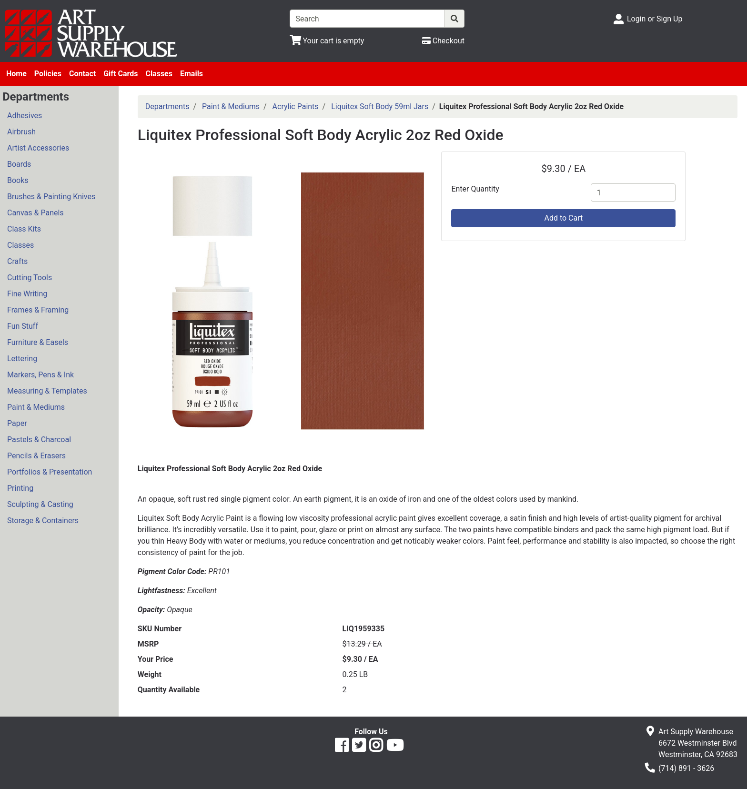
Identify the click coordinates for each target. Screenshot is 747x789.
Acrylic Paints (296, 106)
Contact (82, 73)
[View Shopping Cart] (327, 40)
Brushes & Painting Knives (51, 196)
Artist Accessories (38, 147)
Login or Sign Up (654, 18)
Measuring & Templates (47, 390)
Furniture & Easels (37, 342)
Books (18, 180)
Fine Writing (27, 293)
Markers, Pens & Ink (40, 374)
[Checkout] (443, 40)
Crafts (17, 261)
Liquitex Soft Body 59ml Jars (379, 106)
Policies (47, 73)
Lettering (22, 358)
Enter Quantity (475, 188)
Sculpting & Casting (40, 504)
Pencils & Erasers (36, 455)
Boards (19, 164)
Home (16, 73)
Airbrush (21, 131)
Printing (20, 488)
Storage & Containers (43, 520)
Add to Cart (563, 218)
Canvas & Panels (35, 212)
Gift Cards (120, 73)
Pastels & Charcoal (39, 439)
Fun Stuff (22, 326)
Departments (167, 106)
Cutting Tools (29, 277)
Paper (17, 423)
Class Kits (24, 228)
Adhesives (24, 115)
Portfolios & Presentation (49, 471)
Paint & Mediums (36, 407)
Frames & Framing (38, 309)
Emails (191, 73)
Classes (158, 73)
